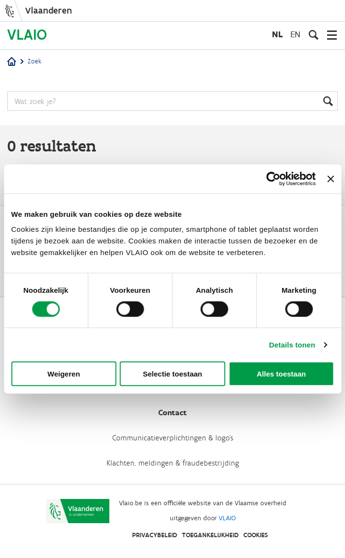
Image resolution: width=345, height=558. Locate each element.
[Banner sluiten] (330, 178)
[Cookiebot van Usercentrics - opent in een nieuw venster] (273, 178)
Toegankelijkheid (210, 535)
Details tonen (292, 344)
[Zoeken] (172, 101)
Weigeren (63, 374)
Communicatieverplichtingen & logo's (172, 437)
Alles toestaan (281, 374)
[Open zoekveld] (313, 35)
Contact (172, 412)
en (295, 34)
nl (277, 34)
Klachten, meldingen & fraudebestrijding (172, 463)
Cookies (255, 535)
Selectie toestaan (172, 374)
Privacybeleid (154, 535)
